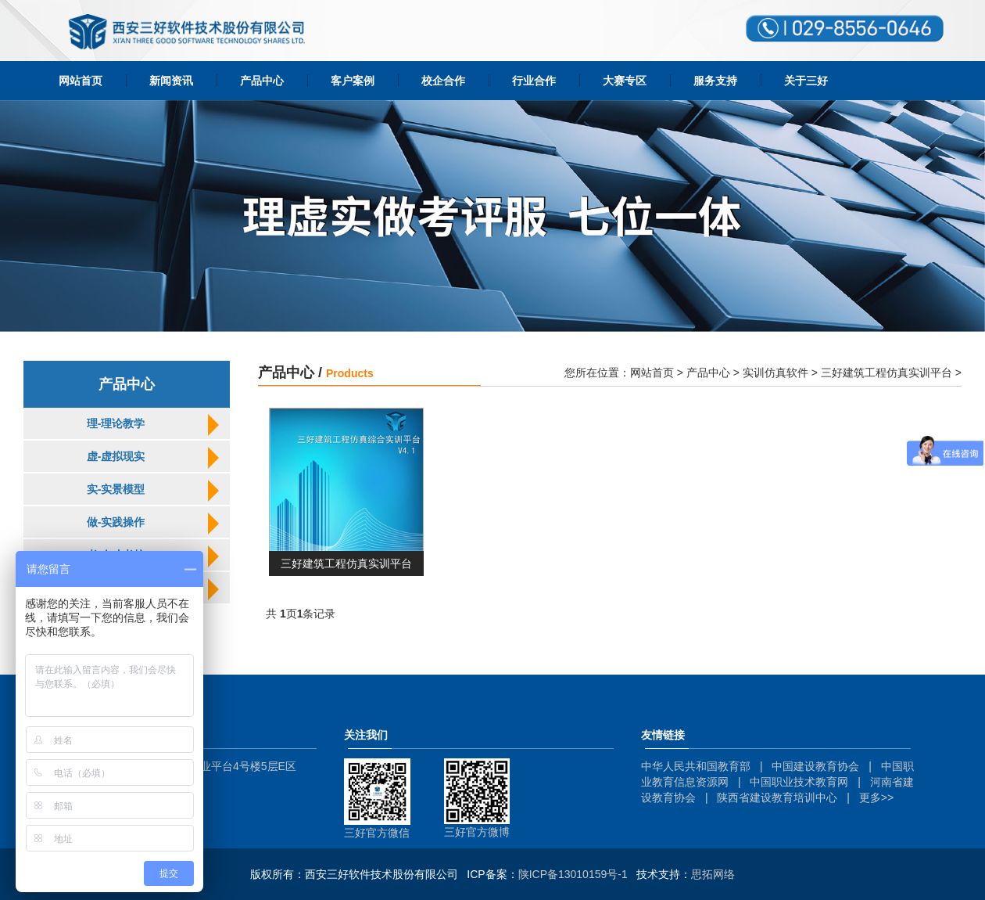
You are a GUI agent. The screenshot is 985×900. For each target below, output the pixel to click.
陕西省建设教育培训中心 (777, 797)
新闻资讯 (171, 80)
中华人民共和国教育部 (695, 766)
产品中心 (262, 80)
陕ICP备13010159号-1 (573, 874)
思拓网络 (713, 874)
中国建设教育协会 (815, 766)
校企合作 (443, 80)
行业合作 (534, 80)
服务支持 (715, 80)
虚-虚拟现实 (116, 456)
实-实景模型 (116, 489)
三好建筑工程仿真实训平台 (886, 372)
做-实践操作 (116, 522)
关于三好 (806, 80)
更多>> (876, 797)
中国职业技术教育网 (799, 782)
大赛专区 (625, 80)
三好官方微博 (477, 832)
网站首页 (80, 80)
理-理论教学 (116, 423)
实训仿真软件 (775, 372)
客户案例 (352, 80)
